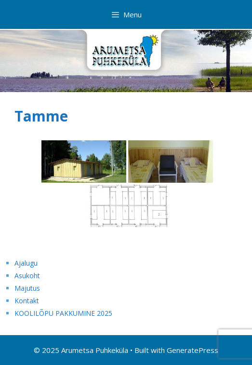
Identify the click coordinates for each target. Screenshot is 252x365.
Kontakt (26, 300)
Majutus (27, 288)
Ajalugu (26, 263)
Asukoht (27, 275)
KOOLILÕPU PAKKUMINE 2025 (63, 313)
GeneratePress (192, 350)
